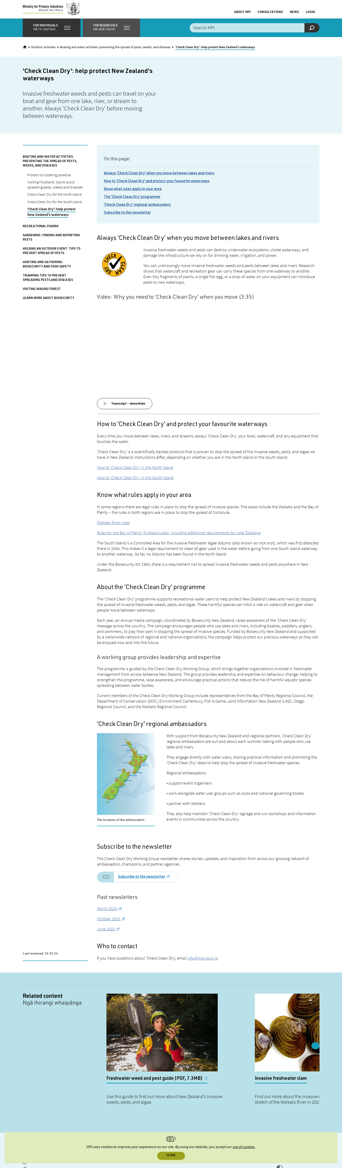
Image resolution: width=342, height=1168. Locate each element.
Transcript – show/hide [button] (128, 408)
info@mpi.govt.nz (203, 962)
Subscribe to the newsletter (127, 218)
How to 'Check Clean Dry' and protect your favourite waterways (157, 186)
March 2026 (107, 913)
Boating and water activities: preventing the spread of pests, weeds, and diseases (115, 52)
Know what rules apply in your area (133, 194)
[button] (51, 32)
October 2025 (109, 923)
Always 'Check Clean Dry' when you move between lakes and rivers (159, 178)
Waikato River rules (113, 527)
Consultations (270, 14)
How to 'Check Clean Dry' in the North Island (135, 472)
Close (171, 1155)
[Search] (312, 32)
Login (310, 14)
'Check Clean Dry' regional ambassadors (137, 210)
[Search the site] (255, 32)
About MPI (242, 14)
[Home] (25, 52)
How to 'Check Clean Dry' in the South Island (135, 482)
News (294, 14)
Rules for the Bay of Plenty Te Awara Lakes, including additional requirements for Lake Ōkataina (179, 537)
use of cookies (244, 1147)
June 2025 (106, 933)
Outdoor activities (43, 52)
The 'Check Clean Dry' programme (132, 202)
